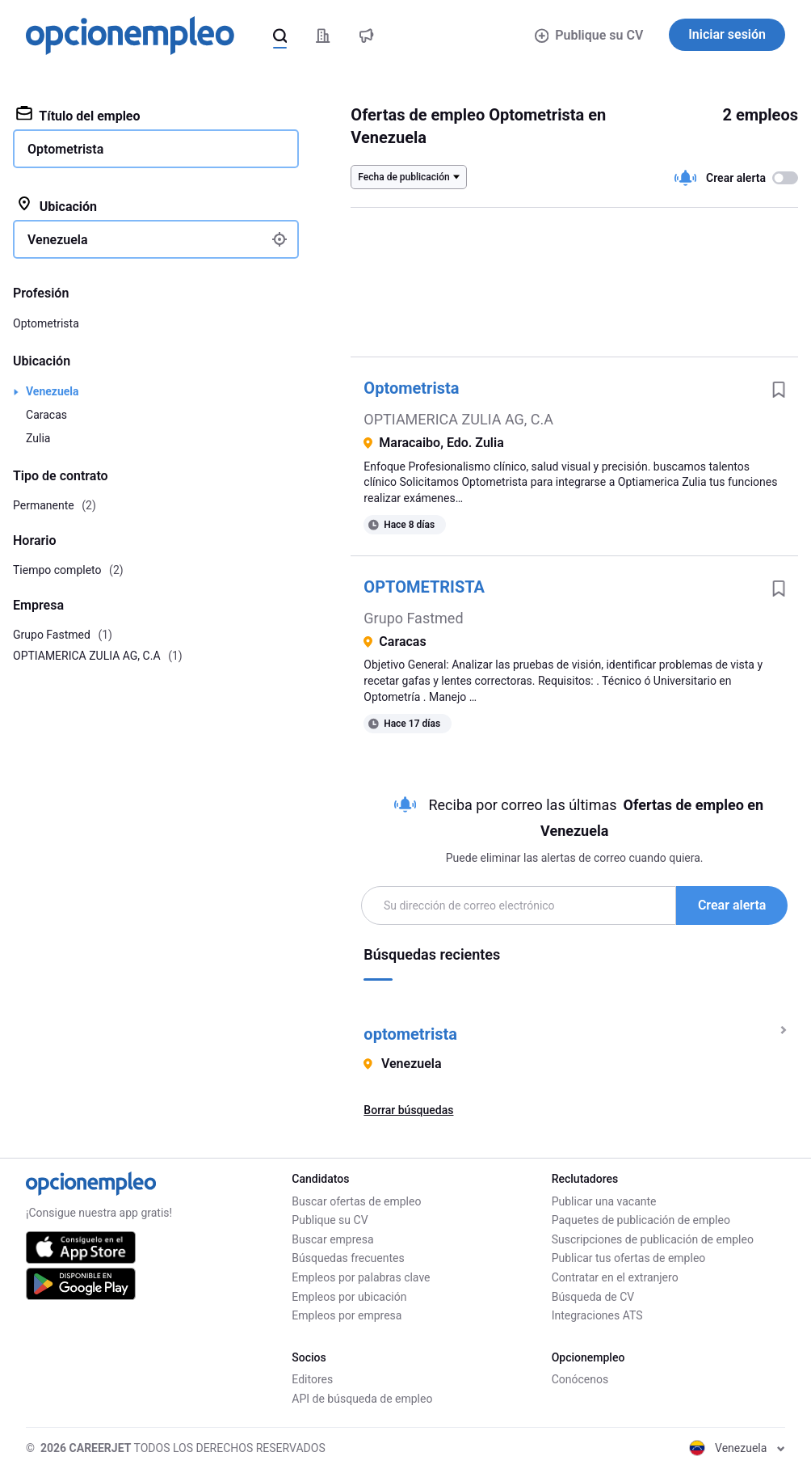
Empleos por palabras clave (361, 1277)
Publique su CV (589, 35)
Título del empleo (78, 115)
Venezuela (52, 391)
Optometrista (411, 388)
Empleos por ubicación (349, 1296)
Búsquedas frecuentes (348, 1258)
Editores (312, 1379)
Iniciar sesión (727, 34)
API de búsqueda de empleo (362, 1398)
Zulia (38, 438)
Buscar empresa (332, 1239)
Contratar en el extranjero (615, 1277)
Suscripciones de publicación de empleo (653, 1239)
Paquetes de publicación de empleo (641, 1220)
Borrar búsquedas (408, 1110)
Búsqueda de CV (593, 1296)
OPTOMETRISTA (424, 587)
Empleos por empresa (346, 1315)
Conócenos (580, 1379)
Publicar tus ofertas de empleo (629, 1258)
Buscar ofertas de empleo (356, 1201)
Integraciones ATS (597, 1315)
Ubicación (56, 205)
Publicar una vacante (604, 1201)
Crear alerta (732, 905)
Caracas (46, 414)
